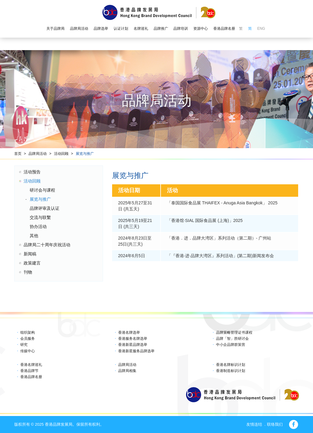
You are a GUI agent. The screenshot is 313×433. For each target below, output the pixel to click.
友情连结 (254, 424)
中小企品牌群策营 (230, 345)
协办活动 (38, 226)
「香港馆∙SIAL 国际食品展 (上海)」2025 (205, 220)
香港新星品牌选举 (132, 345)
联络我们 (275, 424)
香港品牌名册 (224, 28)
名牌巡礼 (141, 28)
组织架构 (27, 332)
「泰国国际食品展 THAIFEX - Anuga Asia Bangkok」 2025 (222, 202)
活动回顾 (61, 154)
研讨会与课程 (42, 190)
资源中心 (200, 28)
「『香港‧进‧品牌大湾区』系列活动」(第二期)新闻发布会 (220, 255)
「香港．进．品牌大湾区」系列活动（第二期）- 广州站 (219, 238)
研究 (24, 345)
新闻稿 (30, 253)
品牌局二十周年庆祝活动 (47, 244)
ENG (261, 28)
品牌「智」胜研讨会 (232, 338)
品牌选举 (101, 28)
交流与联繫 (40, 217)
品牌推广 (161, 28)
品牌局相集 (127, 371)
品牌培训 (180, 28)
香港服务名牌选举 (132, 338)
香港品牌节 (29, 371)
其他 (34, 235)
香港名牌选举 (129, 332)
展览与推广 (85, 154)
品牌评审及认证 (44, 208)
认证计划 (121, 28)
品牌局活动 (79, 28)
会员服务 (27, 338)
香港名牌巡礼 (31, 365)
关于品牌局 (55, 28)
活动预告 (32, 171)
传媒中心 (27, 351)
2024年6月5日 (131, 255)
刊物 (28, 272)
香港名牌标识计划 (230, 365)
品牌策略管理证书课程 (234, 332)
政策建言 (32, 263)
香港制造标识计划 (230, 371)
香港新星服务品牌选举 (136, 351)
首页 (18, 154)
